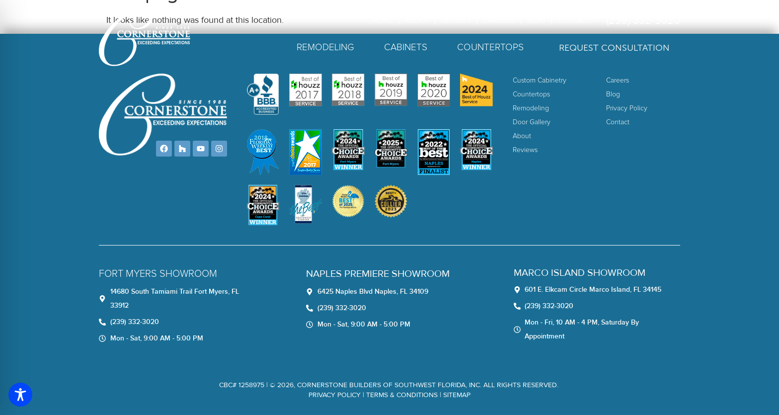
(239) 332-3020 (643, 20)
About (417, 20)
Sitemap (456, 395)
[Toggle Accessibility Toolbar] (20, 395)
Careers (499, 20)
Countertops (490, 47)
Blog (536, 20)
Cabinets (405, 47)
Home (382, 20)
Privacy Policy (335, 395)
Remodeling (325, 47)
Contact (574, 20)
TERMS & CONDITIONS (402, 395)
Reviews (456, 20)
